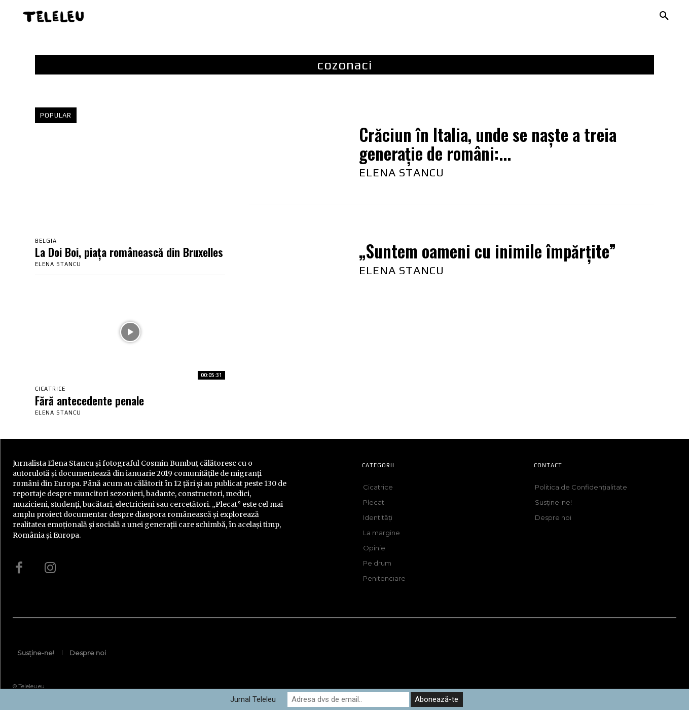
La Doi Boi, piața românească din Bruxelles (129, 252)
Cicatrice (50, 389)
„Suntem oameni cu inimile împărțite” (487, 251)
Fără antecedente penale (89, 400)
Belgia (46, 241)
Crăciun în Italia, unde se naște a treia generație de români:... (488, 143)
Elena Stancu (58, 264)
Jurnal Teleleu (253, 699)
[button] (664, 16)
